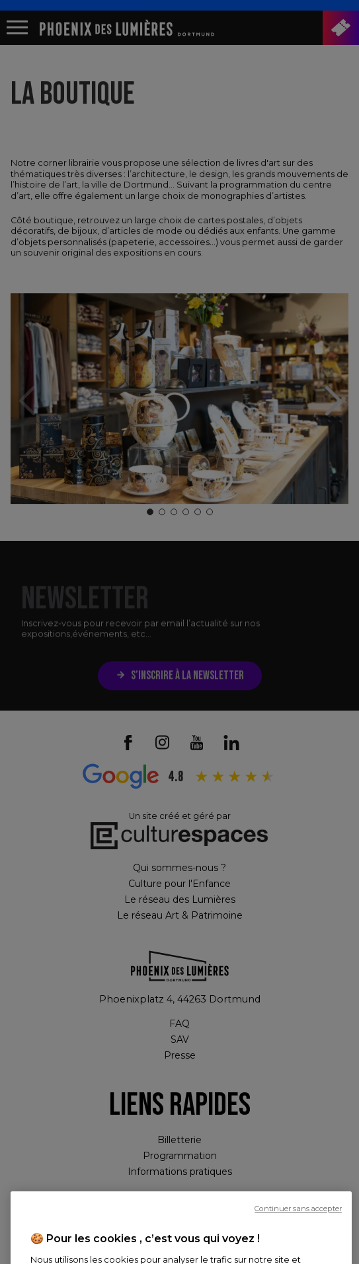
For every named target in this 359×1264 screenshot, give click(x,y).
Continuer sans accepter (298, 1232)
